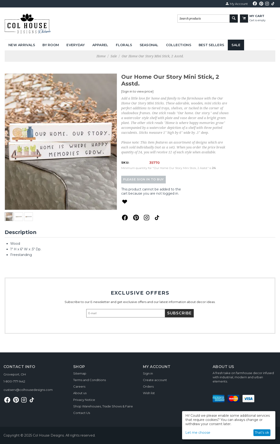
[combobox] (203, 18)
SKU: (125, 162)
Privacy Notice (84, 400)
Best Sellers (211, 45)
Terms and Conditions (89, 380)
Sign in (148, 373)
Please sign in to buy (143, 179)
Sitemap (79, 373)
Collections (178, 45)
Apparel (100, 45)
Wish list (149, 393)
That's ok (262, 432)
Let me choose (197, 432)
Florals (124, 45)
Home (101, 56)
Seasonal (149, 45)
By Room (50, 45)
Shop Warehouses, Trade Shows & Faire (103, 406)
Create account (155, 380)
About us (79, 393)
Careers (79, 386)
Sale (236, 45)
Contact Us (81, 413)
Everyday (75, 45)
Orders (148, 386)
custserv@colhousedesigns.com (28, 390)
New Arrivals (21, 45)
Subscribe (179, 313)
